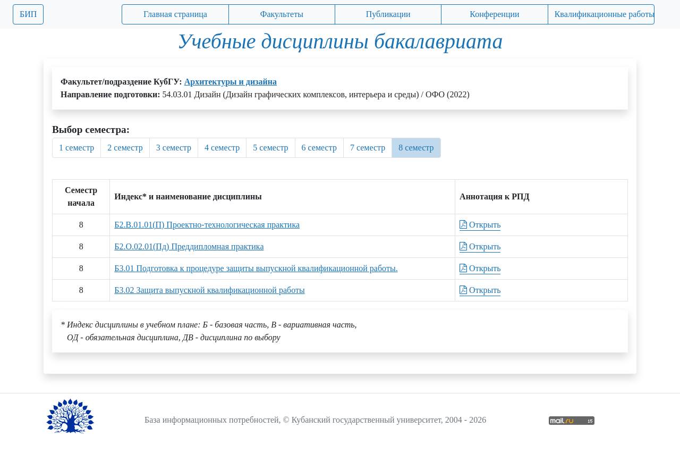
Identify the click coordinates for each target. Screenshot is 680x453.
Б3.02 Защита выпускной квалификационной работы (209, 290)
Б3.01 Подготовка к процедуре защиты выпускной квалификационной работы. (255, 268)
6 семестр (319, 147)
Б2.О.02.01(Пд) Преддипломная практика (189, 246)
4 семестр (222, 147)
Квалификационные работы (604, 14)
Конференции (494, 14)
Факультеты (281, 14)
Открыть (480, 224)
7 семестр (367, 147)
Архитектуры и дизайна (230, 81)
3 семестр (173, 147)
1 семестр (76, 147)
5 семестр (270, 147)
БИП (28, 14)
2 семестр (124, 147)
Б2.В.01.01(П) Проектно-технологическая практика (207, 224)
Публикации (388, 14)
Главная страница (175, 14)
